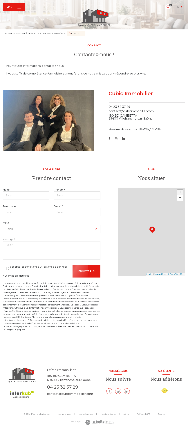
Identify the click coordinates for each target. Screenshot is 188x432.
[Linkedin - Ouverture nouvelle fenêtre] (123, 138)
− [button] (180, 198)
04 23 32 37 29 (119, 107)
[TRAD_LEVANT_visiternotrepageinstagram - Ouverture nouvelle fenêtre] (116, 138)
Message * (9, 239)
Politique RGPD (143, 414)
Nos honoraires (64, 414)
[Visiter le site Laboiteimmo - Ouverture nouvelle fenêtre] (100, 422)
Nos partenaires (86, 414)
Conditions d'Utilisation (86, 326)
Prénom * (59, 189)
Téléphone (9, 206)
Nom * (6, 189)
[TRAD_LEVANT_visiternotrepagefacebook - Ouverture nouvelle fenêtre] (109, 138)
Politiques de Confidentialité (55, 326)
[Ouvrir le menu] (14, 7)
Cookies (161, 414)
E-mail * (58, 206)
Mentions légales (108, 414)
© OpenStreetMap (176, 274)
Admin (126, 414)
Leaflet (150, 274)
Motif (6, 222)
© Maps (160, 274)
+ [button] (180, 192)
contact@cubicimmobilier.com (131, 111)
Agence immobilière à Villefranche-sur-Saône (35, 33)
